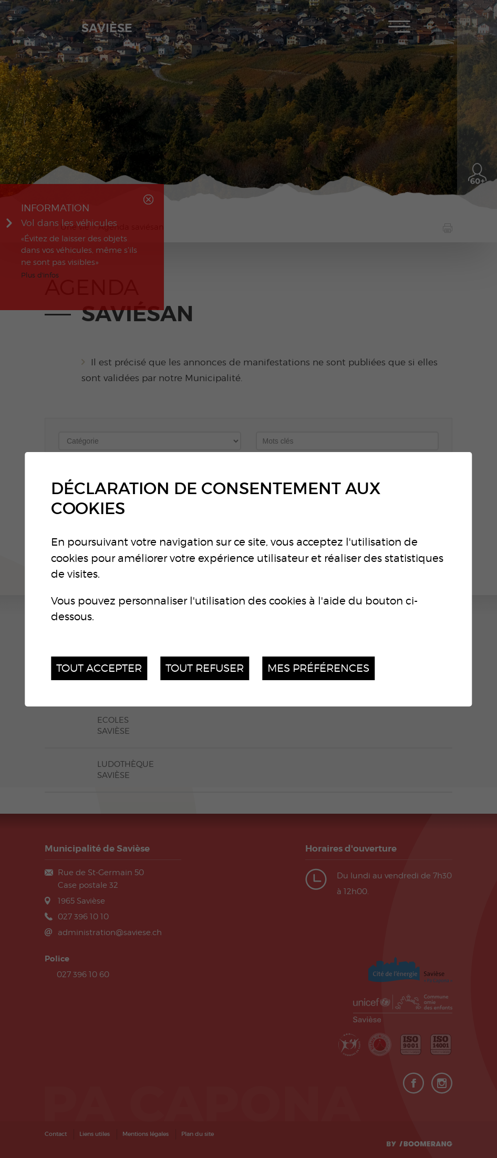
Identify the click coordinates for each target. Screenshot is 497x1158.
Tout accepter (99, 667)
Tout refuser (204, 667)
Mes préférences (318, 667)
